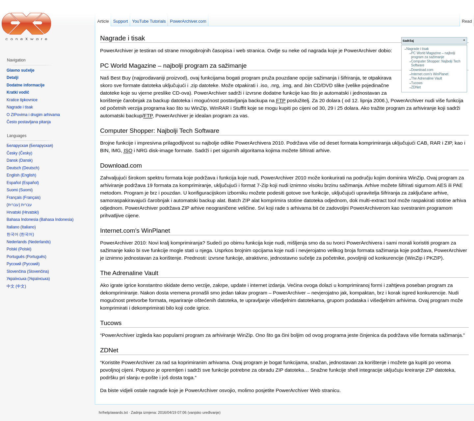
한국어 (27, 234)
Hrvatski (30, 212)
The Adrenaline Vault (426, 78)
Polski (24, 249)
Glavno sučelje (21, 70)
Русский (31, 264)
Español (30, 182)
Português (36, 256)
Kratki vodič (18, 92)
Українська (38, 278)
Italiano (28, 227)
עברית (13, 204)
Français (31, 197)
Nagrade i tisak (417, 49)
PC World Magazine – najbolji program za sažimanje (433, 55)
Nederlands (39, 242)
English (28, 175)
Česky (25, 153)
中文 (21, 286)
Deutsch (30, 168)
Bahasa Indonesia (56, 219)
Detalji (12, 77)
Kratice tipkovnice (22, 100)
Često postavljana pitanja (29, 122)
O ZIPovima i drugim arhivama (33, 114)
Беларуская (41, 145)
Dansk (25, 160)
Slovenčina (38, 271)
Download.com (422, 70)
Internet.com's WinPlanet (429, 74)
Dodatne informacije (25, 85)
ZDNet (416, 87)
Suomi (25, 190)
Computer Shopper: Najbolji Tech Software (159, 130)
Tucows (417, 83)
